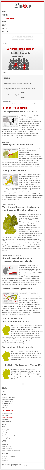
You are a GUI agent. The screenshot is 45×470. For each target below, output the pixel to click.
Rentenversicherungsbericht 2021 (18, 288)
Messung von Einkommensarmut (18, 144)
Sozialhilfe (5, 405)
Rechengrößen (6, 430)
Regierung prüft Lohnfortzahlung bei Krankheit (17, 83)
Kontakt (4, 458)
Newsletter (5, 460)
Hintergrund (5, 419)
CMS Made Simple (17, 465)
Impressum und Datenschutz (9, 456)
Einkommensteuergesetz (8, 436)
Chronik (22, 15)
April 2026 (7, 78)
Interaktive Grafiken (8, 417)
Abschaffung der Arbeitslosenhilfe (11, 450)
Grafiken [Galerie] (6, 421)
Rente (22, 22)
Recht (22, 25)
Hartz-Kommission (7, 448)
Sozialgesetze (6, 434)
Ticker (3, 391)
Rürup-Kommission (7, 446)
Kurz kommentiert (7, 413)
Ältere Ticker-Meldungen (7, 101)
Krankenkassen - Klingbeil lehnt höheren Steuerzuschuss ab (19, 95)
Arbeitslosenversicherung (8, 397)
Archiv (22, 28)
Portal (22, 11)
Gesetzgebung (6, 438)
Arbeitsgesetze (6, 432)
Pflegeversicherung (7, 403)
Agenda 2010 (5, 444)
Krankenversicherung (7, 401)
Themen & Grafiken (22, 18)
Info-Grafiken (5, 415)
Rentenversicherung (7, 399)
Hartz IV (4, 407)
